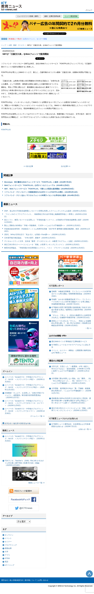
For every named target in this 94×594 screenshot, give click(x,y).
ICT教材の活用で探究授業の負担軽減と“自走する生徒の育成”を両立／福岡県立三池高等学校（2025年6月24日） (71, 309)
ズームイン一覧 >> (37, 416)
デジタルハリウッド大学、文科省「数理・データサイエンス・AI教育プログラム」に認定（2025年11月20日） (46, 241)
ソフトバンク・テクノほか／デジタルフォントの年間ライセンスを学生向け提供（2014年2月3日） (42, 195)
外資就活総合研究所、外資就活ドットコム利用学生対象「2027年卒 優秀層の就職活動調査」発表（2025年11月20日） (47, 230)
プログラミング (11, 545)
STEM (7, 558)
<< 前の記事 (28, 166)
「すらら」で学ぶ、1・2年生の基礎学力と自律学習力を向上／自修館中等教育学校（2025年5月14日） (71, 316)
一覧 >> (88, 328)
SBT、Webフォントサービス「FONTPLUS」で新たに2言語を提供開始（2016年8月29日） (39, 189)
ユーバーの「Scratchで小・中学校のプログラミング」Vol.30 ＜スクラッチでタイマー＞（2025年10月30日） (25, 411)
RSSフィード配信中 (23, 491)
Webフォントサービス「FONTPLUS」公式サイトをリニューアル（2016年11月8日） (37, 185)
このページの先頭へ (89, 573)
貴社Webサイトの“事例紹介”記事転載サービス (69, 341)
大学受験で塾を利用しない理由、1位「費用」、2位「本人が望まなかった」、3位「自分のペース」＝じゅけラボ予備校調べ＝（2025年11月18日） (71, 380)
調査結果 (8, 548)
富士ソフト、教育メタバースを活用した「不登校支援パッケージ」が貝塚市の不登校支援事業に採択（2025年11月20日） (46, 221)
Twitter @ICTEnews (23, 508)
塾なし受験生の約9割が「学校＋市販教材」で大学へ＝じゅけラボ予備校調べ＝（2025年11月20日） (43, 225)
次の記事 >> (65, 166)
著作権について (31, 580)
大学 (6, 552)
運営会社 (4, 580)
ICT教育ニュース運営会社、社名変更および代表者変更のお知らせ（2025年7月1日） (70, 425)
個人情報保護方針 (16, 580)
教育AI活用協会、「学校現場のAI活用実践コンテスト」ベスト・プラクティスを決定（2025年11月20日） (45, 248)
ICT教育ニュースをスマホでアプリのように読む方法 (70, 346)
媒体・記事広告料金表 (52, 16)
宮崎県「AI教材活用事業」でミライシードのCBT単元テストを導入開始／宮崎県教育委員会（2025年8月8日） (71, 293)
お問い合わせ (43, 580)
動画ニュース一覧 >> (37, 483)
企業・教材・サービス (16, 45)
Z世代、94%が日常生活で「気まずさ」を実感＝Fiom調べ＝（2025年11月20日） (35, 234)
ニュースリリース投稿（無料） (28, 16)
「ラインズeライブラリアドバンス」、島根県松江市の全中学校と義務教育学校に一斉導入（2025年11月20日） (45, 215)
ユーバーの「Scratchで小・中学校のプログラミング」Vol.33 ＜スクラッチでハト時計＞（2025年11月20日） (25, 379)
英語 (6, 562)
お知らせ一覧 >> (85, 429)
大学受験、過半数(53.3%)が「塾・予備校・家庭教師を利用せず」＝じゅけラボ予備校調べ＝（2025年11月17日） (71, 390)
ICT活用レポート (56, 286)
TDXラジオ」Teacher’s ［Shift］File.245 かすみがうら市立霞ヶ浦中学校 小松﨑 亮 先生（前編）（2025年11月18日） (24, 470)
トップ (3, 45)
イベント (8, 538)
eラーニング (9, 565)
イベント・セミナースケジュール (17, 423)
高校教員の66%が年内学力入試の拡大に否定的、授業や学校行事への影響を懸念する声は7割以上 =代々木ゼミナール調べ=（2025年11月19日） (71, 400)
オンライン (9, 535)
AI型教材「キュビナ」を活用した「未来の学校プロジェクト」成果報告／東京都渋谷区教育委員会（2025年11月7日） (24, 395)
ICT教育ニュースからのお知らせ (63, 418)
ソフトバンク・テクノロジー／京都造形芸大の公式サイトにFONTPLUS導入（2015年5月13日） (41, 192)
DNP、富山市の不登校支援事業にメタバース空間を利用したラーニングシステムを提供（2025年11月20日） (46, 211)
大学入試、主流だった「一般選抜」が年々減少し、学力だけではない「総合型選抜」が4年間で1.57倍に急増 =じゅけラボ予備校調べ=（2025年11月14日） (71, 369)
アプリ (7, 555)
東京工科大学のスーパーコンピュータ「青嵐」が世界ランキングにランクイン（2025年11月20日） (42, 244)
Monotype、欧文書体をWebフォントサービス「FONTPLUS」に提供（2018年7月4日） (38, 182)
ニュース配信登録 (71, 16)
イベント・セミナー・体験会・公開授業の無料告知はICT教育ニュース (71, 351)
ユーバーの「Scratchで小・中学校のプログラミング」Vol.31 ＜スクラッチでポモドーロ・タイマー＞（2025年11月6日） (24, 403)
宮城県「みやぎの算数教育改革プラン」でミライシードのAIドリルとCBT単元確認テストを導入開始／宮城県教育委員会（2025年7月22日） (71, 301)
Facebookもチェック (23, 499)
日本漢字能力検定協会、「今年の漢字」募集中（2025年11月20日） (30, 238)
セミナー (8, 542)
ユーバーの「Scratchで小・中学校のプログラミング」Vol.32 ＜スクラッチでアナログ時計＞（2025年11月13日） (24, 387)
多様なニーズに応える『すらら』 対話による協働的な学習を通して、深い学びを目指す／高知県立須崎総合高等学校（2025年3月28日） (71, 323)
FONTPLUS (6, 130)
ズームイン (7, 371)
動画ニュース (8, 430)
